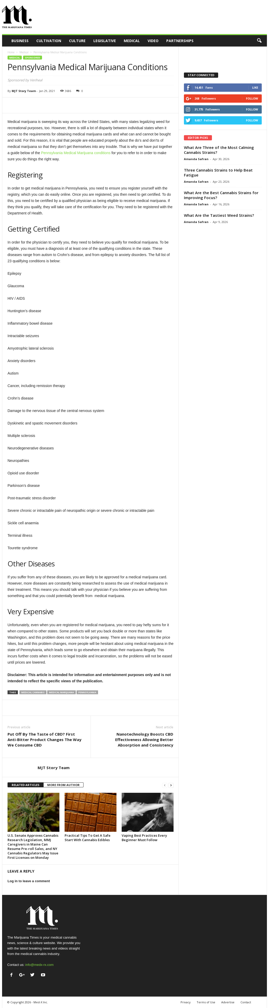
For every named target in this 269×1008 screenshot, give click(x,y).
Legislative (104, 40)
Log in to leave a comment (29, 881)
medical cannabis (33, 692)
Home (11, 52)
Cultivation (48, 40)
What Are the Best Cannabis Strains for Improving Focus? (221, 195)
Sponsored (32, 57)
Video (153, 40)
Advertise (227, 1002)
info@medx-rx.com (39, 965)
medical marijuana (61, 692)
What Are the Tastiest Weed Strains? (219, 215)
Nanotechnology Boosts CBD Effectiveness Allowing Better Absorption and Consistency (144, 739)
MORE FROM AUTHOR (63, 785)
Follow (252, 98)
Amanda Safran (196, 159)
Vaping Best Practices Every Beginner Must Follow (144, 837)
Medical (132, 40)
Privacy (186, 1002)
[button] (259, 41)
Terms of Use (206, 1002)
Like (255, 87)
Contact (245, 1002)
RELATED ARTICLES (25, 785)
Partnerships (180, 40)
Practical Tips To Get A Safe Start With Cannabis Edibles (88, 837)
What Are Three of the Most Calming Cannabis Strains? (219, 150)
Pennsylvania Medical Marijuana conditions (76, 153)
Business (20, 40)
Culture (77, 40)
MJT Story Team (24, 91)
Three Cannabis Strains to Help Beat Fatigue (218, 172)
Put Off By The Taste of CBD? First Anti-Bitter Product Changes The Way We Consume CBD (44, 739)
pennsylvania (87, 692)
